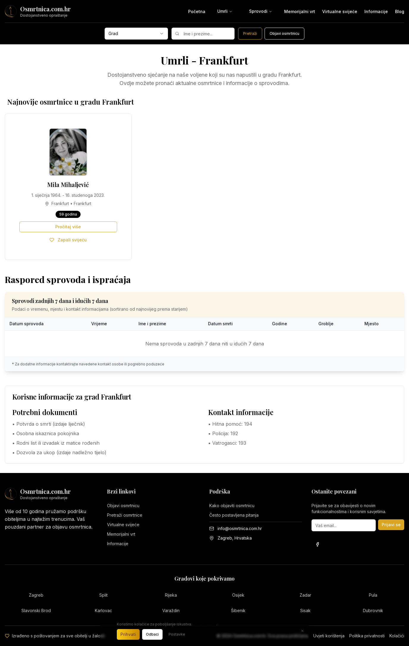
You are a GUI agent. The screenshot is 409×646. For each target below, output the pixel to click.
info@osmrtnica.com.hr (240, 528)
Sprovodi (260, 11)
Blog (399, 11)
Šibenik (238, 610)
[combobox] (136, 34)
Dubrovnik (373, 610)
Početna (196, 11)
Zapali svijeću (68, 239)
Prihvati (128, 634)
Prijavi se (391, 524)
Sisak (305, 610)
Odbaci (152, 634)
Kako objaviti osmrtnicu (231, 505)
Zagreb (36, 595)
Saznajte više (204, 624)
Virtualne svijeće (339, 11)
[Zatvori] (302, 631)
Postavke (177, 634)
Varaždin (171, 610)
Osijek (238, 595)
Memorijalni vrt (299, 11)
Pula (373, 595)
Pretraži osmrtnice (124, 515)
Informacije (376, 11)
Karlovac (103, 610)
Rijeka (171, 595)
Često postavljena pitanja (234, 515)
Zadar (305, 595)
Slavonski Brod (36, 610)
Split (103, 595)
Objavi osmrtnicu (123, 505)
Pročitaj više (68, 226)
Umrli (224, 11)
